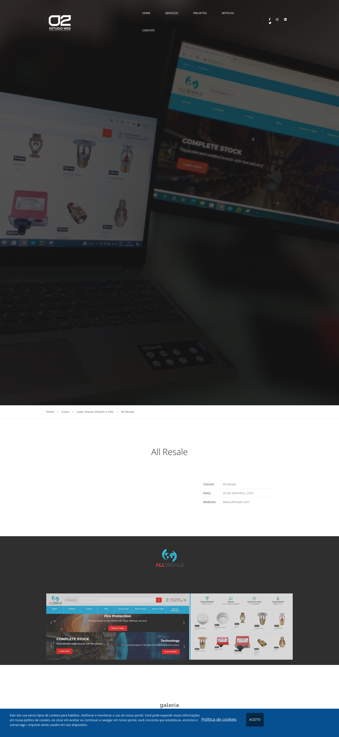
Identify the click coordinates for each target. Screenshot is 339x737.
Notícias (214, 9)
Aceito (255, 719)
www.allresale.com (236, 502)
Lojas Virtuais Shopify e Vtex (95, 411)
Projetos (186, 9)
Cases (65, 411)
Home (133, 9)
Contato (242, 9)
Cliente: (209, 484)
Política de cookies (219, 719)
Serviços (158, 9)
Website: (209, 502)
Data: (207, 493)
